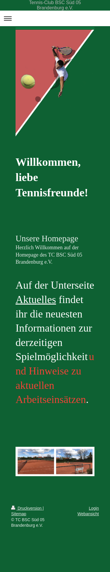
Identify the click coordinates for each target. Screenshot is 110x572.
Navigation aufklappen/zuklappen (55, 18)
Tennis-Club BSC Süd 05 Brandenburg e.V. (55, 5)
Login (94, 508)
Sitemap (18, 513)
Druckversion (27, 508)
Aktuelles (36, 299)
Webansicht (88, 513)
